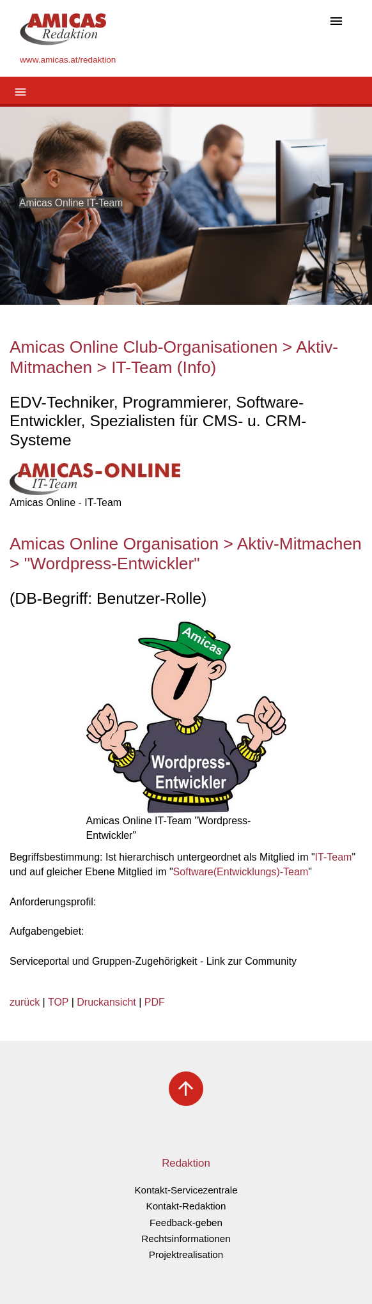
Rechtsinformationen (185, 1238)
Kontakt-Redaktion (186, 1205)
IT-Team (333, 857)
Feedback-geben (186, 1222)
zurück (25, 1002)
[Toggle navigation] (336, 22)
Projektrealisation (186, 1254)
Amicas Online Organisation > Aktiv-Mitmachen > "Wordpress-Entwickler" (186, 554)
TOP (58, 1002)
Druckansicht (106, 1002)
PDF (154, 1002)
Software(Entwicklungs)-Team (241, 871)
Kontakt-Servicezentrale (185, 1190)
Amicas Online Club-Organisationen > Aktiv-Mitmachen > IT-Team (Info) (174, 357)
